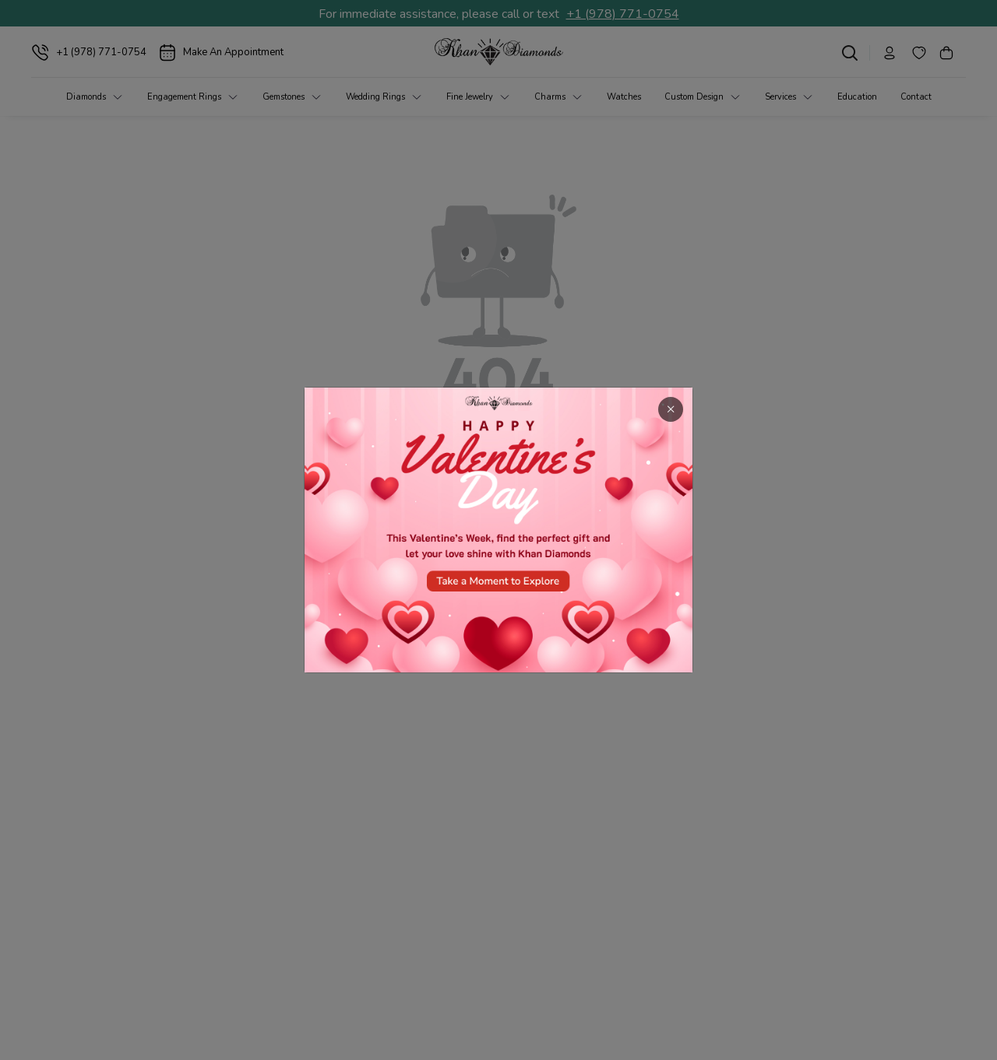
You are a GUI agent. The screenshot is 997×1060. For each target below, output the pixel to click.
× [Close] (670, 409)
